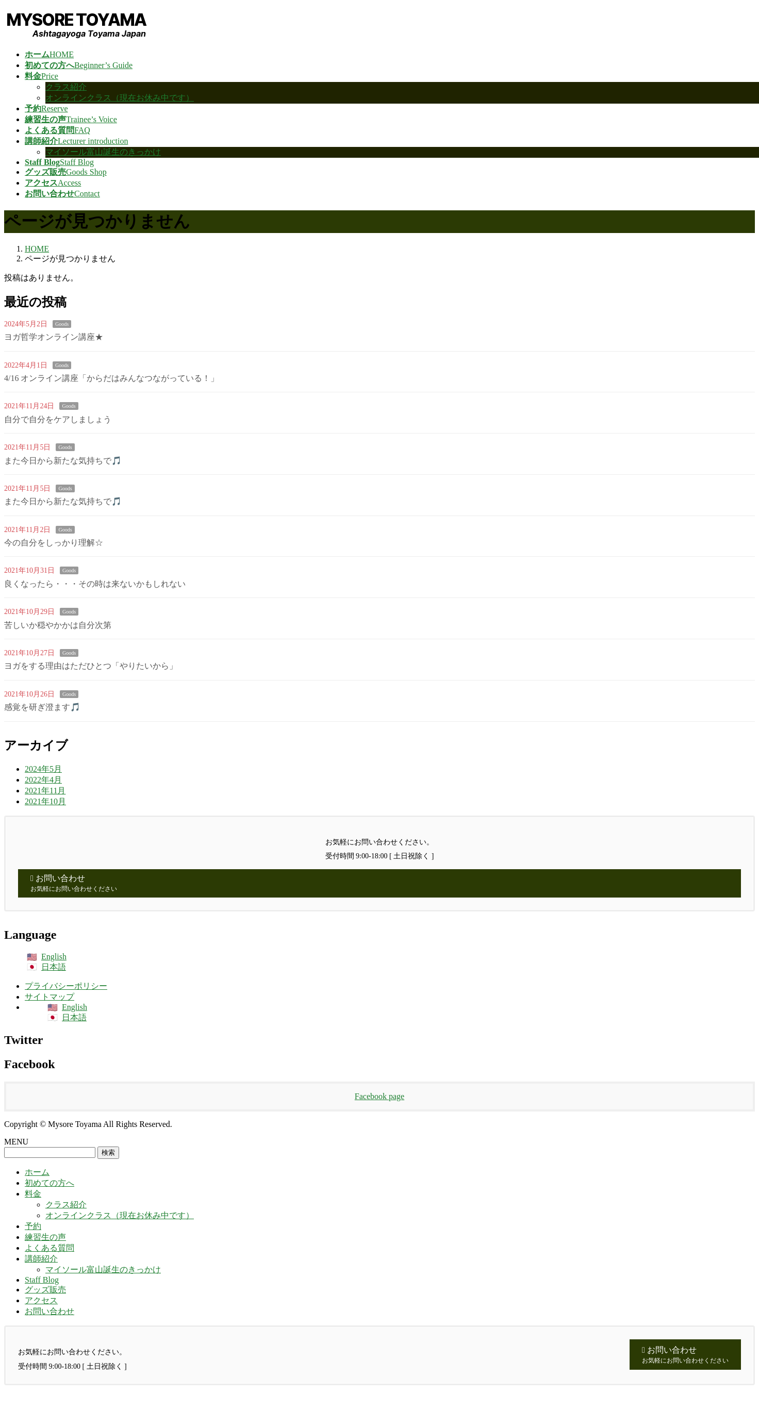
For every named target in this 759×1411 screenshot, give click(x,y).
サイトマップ (49, 996)
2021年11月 (45, 790)
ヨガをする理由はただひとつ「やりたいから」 (90, 665)
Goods (62, 324)
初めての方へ (49, 1182)
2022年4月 (43, 779)
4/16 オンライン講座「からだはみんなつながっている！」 (111, 378)
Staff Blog (42, 1279)
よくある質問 (49, 1247)
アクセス (41, 1300)
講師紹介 (41, 1258)
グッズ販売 (45, 1289)
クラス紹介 (66, 86)
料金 (33, 1193)
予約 (33, 1226)
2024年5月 (43, 769)
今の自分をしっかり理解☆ (53, 542)
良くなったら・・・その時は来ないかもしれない (95, 583)
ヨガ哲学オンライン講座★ (53, 337)
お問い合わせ (49, 1311)
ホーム (37, 1172)
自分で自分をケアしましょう (57, 419)
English (54, 956)
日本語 (53, 966)
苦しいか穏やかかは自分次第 (57, 625)
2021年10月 (45, 801)
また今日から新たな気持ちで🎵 (63, 460)
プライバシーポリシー (66, 986)
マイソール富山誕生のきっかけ (103, 151)
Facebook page (379, 1096)
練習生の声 (45, 1237)
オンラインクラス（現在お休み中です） (119, 97)
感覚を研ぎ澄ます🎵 (42, 707)
